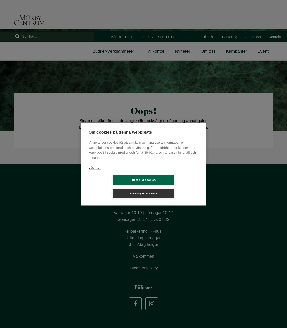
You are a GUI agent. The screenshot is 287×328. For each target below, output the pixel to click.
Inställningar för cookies (174, 186)
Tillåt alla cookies (113, 186)
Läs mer (95, 174)
